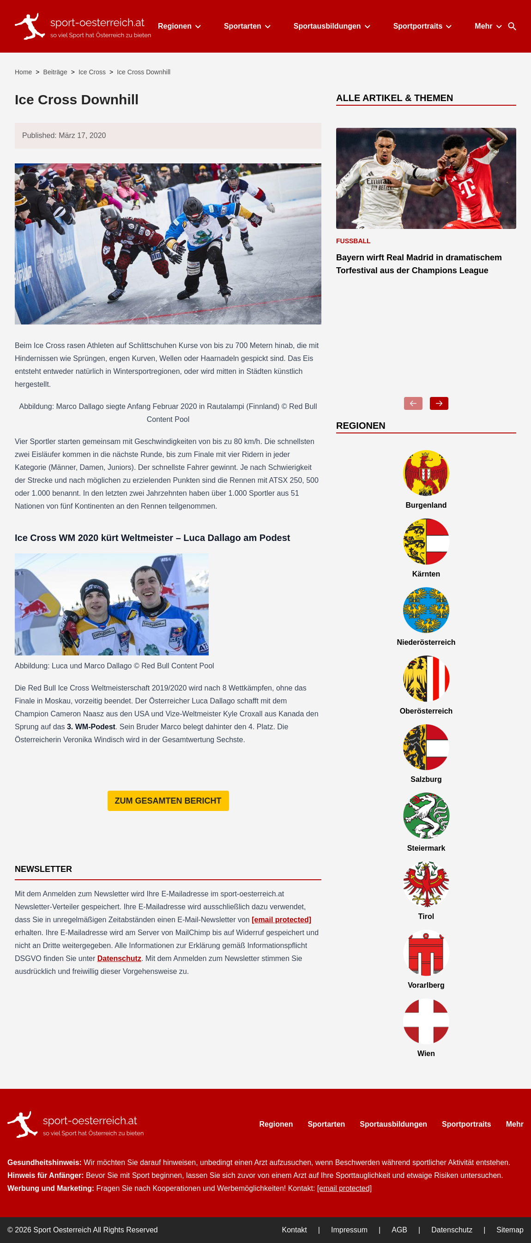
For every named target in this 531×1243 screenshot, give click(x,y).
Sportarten (247, 26)
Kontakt (294, 1230)
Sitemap (510, 1230)
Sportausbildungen (331, 26)
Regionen (179, 26)
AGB (399, 1230)
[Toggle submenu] (198, 27)
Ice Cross (92, 72)
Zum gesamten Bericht (168, 800)
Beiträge (55, 72)
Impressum (349, 1230)
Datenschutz (119, 958)
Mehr (488, 26)
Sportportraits (422, 26)
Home (23, 72)
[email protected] (281, 920)
